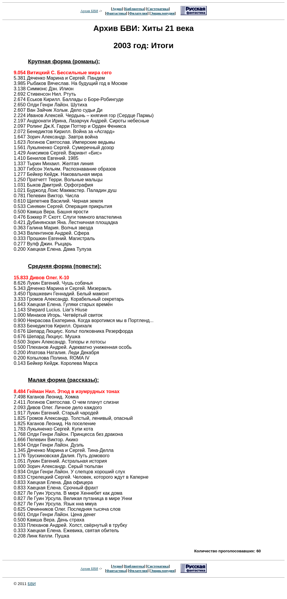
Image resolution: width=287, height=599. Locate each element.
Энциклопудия (163, 13)
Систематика (157, 9)
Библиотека (134, 9)
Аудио (117, 9)
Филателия (138, 13)
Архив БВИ (89, 11)
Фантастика (116, 13)
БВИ (32, 583)
